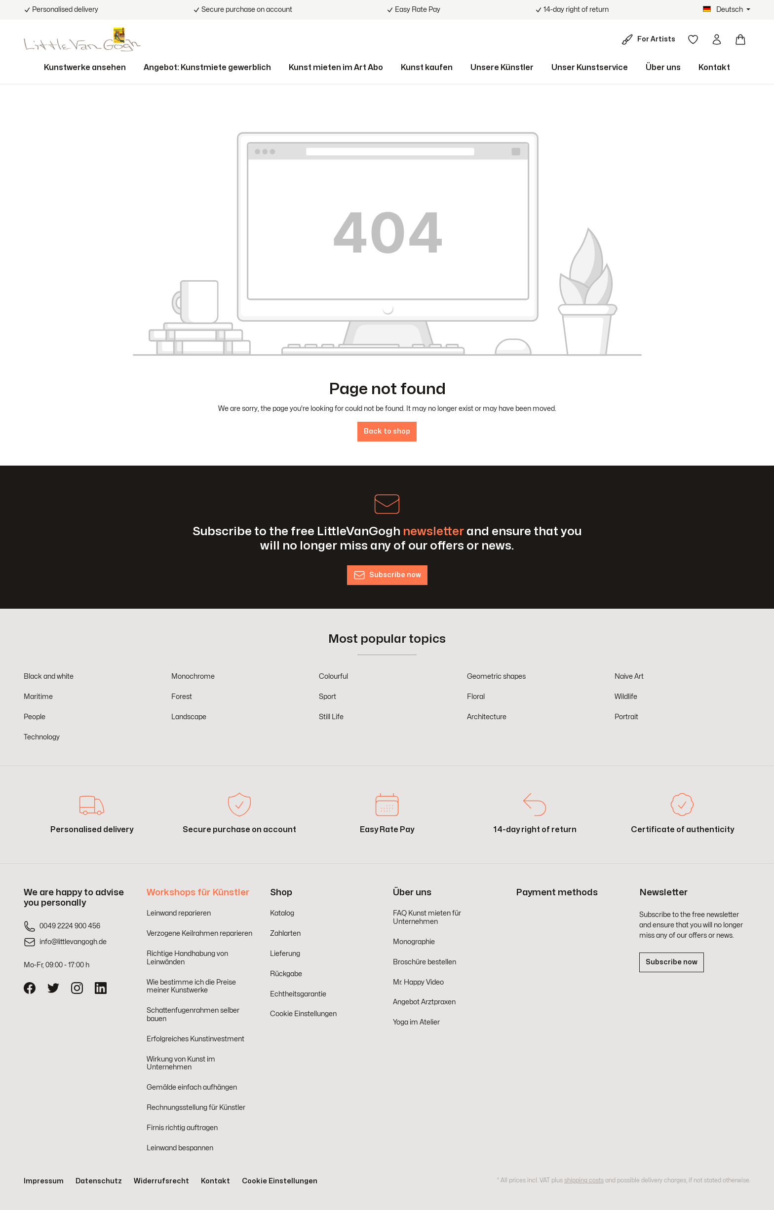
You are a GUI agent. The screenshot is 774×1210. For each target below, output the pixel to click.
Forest (181, 697)
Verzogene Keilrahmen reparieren (199, 933)
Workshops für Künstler (198, 892)
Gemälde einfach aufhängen (192, 1087)
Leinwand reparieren (179, 913)
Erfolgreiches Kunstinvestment (195, 1039)
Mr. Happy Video (418, 982)
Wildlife (626, 697)
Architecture (486, 717)
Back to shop (387, 431)
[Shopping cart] (740, 39)
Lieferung (285, 954)
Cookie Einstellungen (303, 1014)
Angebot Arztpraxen (424, 1002)
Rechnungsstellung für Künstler (196, 1107)
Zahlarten (285, 933)
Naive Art (629, 676)
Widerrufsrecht (161, 1181)
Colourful (333, 676)
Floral (476, 697)
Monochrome (193, 676)
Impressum (44, 1181)
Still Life (331, 717)
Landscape (188, 717)
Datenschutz (99, 1181)
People (34, 717)
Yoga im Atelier (416, 1022)
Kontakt (215, 1181)
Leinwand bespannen (180, 1148)
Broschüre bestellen (424, 962)
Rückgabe (286, 974)
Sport (327, 697)
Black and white (49, 676)
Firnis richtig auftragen (182, 1128)
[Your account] (717, 39)
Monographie (414, 942)
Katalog (282, 913)
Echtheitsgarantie (298, 994)
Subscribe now (671, 962)
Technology (42, 737)
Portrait (626, 717)
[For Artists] (650, 39)
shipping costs (584, 1180)
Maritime (38, 697)
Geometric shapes (496, 676)
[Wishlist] (693, 39)
